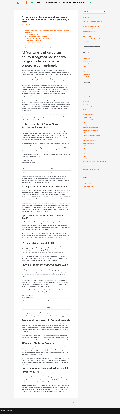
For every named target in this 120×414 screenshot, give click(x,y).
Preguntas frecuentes (52, 2)
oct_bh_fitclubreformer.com (91, 130)
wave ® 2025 (10, 411)
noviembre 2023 (87, 69)
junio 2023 (86, 72)
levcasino (85, 104)
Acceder (85, 183)
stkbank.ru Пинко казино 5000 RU (92, 172)
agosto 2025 (86, 64)
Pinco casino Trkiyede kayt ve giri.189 (93, 21)
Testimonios (66, 2)
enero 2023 (86, 77)
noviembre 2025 (87, 56)
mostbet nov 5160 (88, 107)
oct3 (84, 148)
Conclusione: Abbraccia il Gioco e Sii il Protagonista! (39, 48)
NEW (84, 109)
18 (83, 89)
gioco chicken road (52, 85)
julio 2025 (85, 66)
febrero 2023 (86, 74)
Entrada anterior (19, 402)
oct (84, 122)
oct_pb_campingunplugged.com (92, 135)
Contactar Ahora (79, 2)
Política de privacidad (110, 411)
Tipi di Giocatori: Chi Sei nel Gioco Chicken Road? (38, 38)
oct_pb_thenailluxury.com (90, 141)
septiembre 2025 (88, 61)
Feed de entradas (88, 186)
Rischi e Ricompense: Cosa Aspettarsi (35, 42)
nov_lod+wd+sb (87, 117)
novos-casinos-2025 (88, 120)
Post (23, 25)
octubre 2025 (87, 58)
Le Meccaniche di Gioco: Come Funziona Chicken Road (40, 34)
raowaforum (86, 159)
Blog (84, 94)
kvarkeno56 (86, 101)
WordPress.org (87, 191)
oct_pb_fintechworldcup (90, 138)
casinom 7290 (87, 99)
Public (85, 156)
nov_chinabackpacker (89, 115)
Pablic (85, 151)
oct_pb (85, 133)
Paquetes (39, 2)
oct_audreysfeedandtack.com (91, 128)
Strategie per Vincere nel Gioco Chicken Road (38, 36)
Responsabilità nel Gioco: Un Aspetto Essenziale (38, 44)
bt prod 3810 (86, 96)
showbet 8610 (87, 169)
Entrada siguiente (72, 402)
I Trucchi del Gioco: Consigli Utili (34, 40)
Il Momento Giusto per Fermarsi (34, 46)
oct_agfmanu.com (88, 125)
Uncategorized (87, 174)
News (84, 112)
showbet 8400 (87, 166)
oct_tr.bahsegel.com (89, 143)
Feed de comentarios (89, 189)
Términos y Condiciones (94, 411)
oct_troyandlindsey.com (90, 146)
